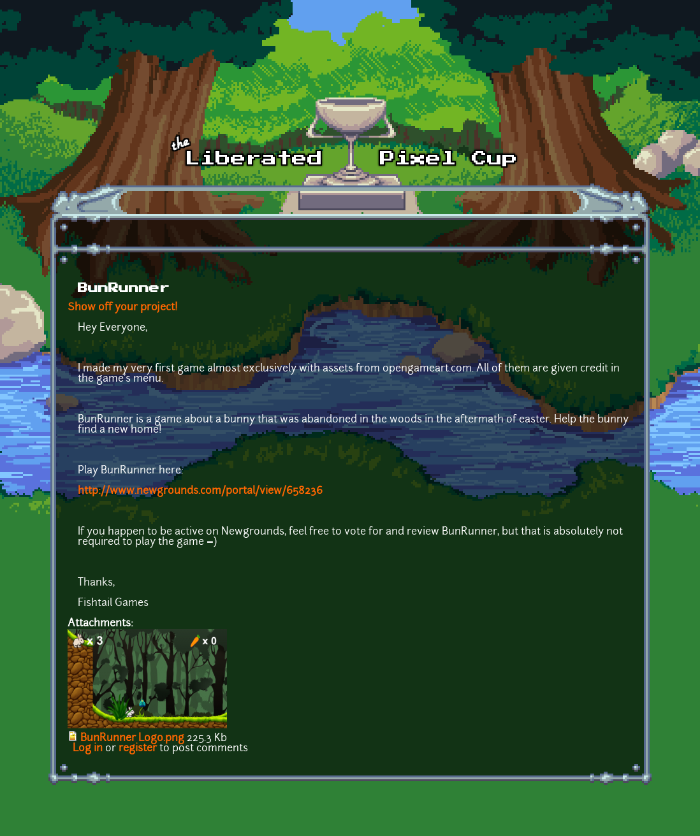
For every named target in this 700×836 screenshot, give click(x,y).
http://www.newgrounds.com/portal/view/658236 (200, 491)
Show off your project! (123, 308)
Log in (88, 749)
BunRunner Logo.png (132, 738)
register (138, 749)
